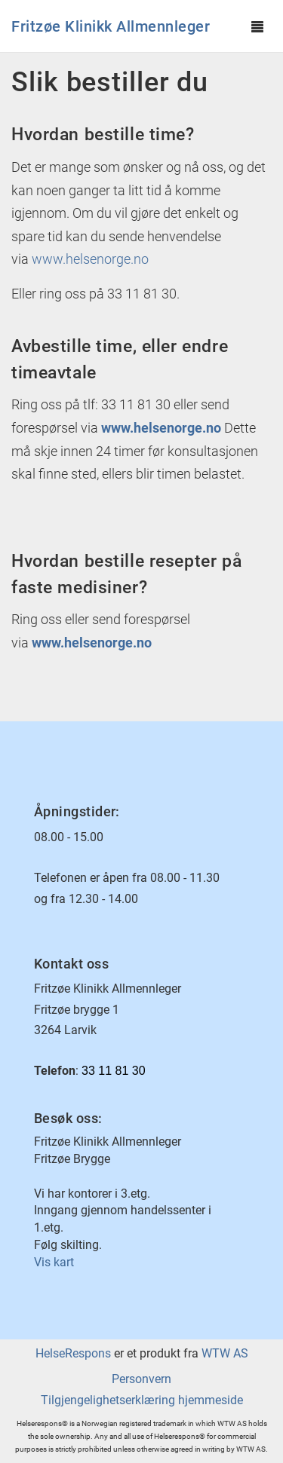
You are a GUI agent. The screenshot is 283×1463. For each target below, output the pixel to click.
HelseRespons (73, 1353)
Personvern (141, 1379)
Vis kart (54, 1262)
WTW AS (224, 1353)
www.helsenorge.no (92, 259)
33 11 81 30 (114, 1070)
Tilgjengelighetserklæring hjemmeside (142, 1400)
